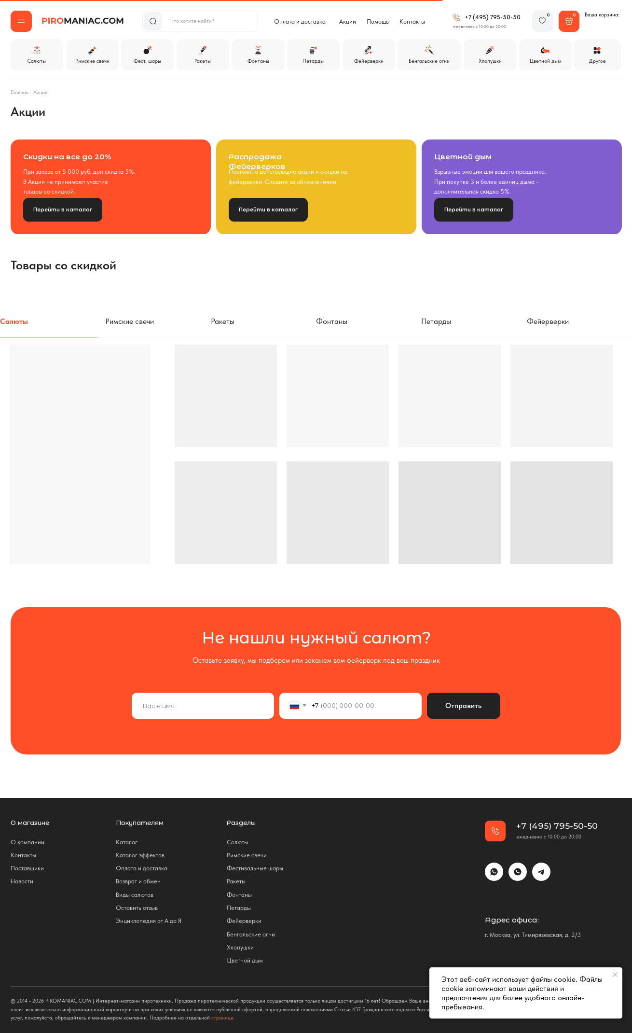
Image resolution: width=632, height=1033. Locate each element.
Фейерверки (244, 920)
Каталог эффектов (140, 855)
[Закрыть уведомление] (615, 974)
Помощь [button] (378, 21)
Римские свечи (247, 855)
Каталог (126, 842)
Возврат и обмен (138, 881)
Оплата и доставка (300, 21)
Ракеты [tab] (222, 321)
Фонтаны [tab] (331, 321)
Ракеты (236, 881)
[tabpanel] (316, 476)
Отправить (463, 705)
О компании (27, 842)
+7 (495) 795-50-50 (493, 17)
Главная (19, 92)
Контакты (412, 21)
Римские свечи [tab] (129, 321)
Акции (347, 21)
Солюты (237, 842)
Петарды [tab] (436, 321)
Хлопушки (240, 947)
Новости (22, 881)
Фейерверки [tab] (548, 321)
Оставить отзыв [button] (137, 907)
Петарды (239, 907)
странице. (223, 1018)
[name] (203, 706)
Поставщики (27, 868)
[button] (21, 21)
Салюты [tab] (14, 321)
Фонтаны (239, 894)
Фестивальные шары (255, 868)
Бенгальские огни (251, 934)
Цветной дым (245, 960)
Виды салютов (134, 894)
